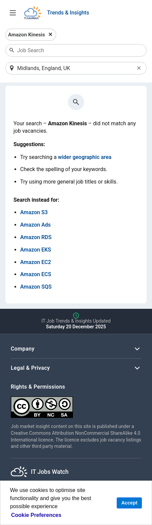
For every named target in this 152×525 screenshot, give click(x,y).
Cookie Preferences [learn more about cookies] (36, 515)
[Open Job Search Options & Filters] (12, 12)
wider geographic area (84, 157)
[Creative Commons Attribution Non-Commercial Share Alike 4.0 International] (76, 404)
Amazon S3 (34, 212)
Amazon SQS (35, 287)
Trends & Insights (68, 12)
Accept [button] (129, 502)
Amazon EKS (35, 250)
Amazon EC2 (35, 262)
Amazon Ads (35, 225)
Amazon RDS (35, 237)
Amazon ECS (35, 274)
